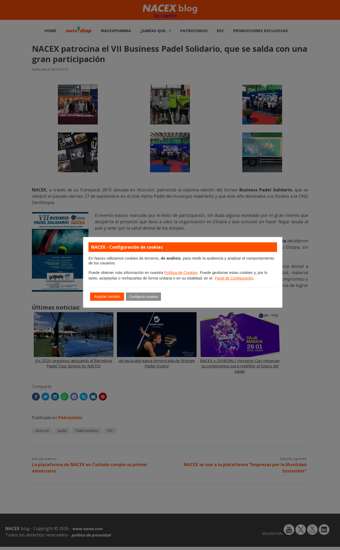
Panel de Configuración (234, 278)
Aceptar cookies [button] (107, 296)
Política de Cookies (180, 272)
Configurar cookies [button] (143, 297)
